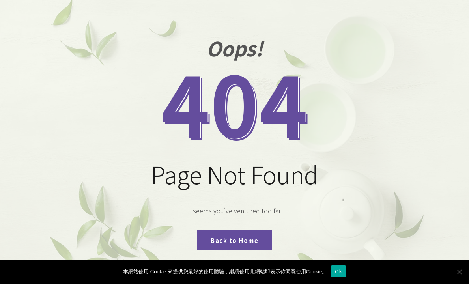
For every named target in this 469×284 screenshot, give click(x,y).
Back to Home (234, 240)
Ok (338, 271)
